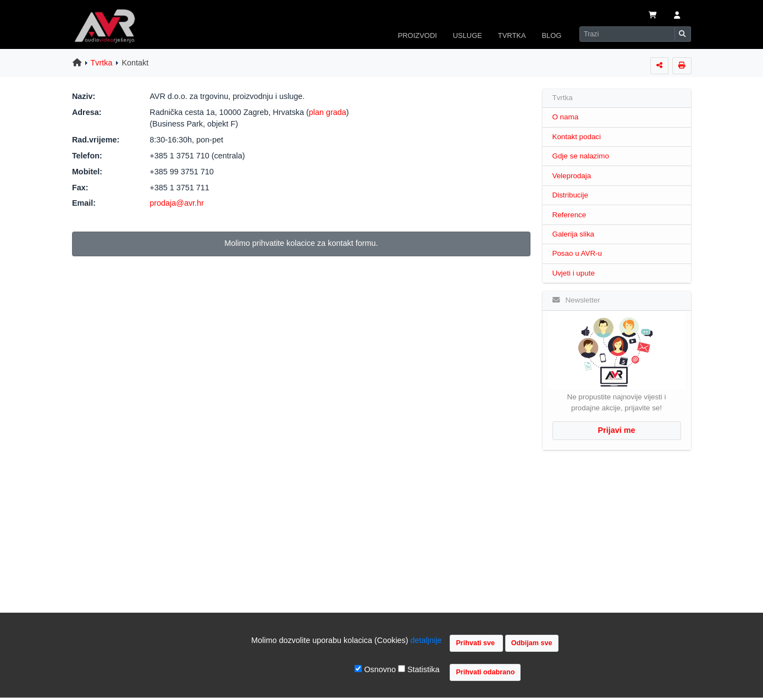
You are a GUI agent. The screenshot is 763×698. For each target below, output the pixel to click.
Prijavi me (616, 430)
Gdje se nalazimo (580, 156)
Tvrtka (102, 62)
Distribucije (570, 195)
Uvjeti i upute (573, 273)
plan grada (327, 112)
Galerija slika (573, 234)
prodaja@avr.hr (177, 203)
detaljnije (426, 640)
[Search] (627, 34)
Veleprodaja (571, 176)
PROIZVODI (417, 35)
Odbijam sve (531, 643)
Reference (569, 215)
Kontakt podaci (576, 137)
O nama (565, 117)
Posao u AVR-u (577, 253)
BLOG (551, 35)
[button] (677, 16)
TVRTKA (512, 35)
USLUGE (467, 35)
